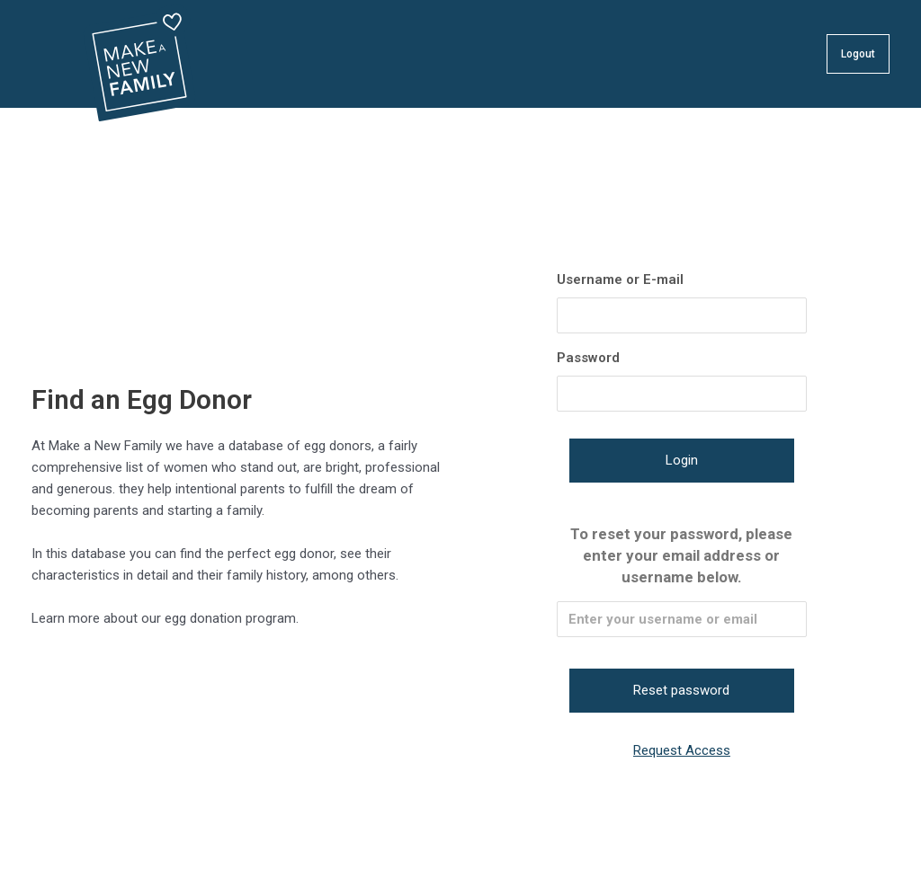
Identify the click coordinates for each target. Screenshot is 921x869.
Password (588, 358)
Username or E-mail (620, 279)
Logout (858, 54)
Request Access (681, 750)
